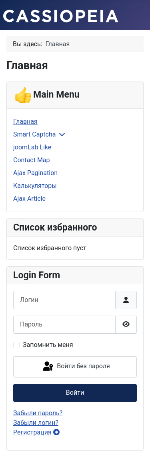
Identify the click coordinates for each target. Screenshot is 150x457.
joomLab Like (32, 147)
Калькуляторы (35, 186)
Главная (25, 121)
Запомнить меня (48, 345)
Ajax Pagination (35, 173)
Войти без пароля (76, 367)
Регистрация (36, 432)
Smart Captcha (34, 134)
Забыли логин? (35, 422)
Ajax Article (29, 198)
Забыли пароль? (37, 413)
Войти (75, 392)
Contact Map (31, 160)
